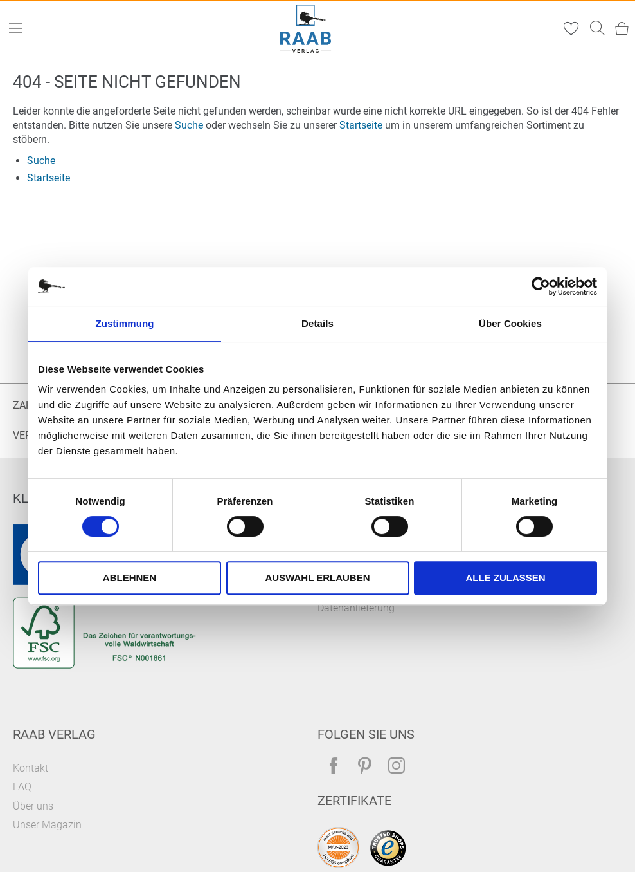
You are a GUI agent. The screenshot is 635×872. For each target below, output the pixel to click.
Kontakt (30, 768)
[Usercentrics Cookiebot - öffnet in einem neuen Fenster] (541, 286)
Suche (189, 125)
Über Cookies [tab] (510, 323)
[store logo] (306, 29)
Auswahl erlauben (317, 577)
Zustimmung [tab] (125, 323)
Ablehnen (129, 577)
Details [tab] (317, 323)
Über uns (33, 806)
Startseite (360, 125)
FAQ (22, 787)
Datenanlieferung (356, 608)
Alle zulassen (505, 577)
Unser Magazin (47, 825)
